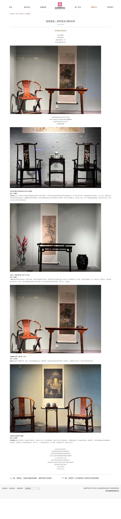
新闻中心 (94, 7)
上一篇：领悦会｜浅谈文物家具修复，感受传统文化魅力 (31, 498)
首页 (10, 7)
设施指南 (43, 7)
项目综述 (27, 7)
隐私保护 (12, 508)
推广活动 (78, 7)
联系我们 (110, 7)
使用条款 (5, 508)
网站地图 (19, 508)
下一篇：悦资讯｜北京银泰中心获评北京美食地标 (80, 498)
